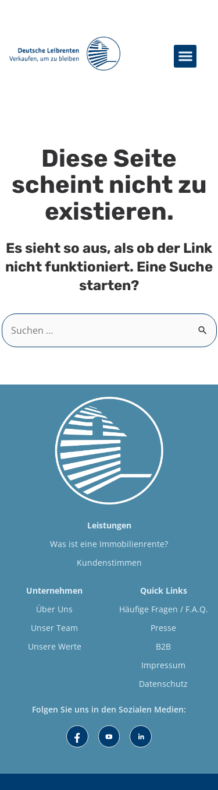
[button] (185, 56)
